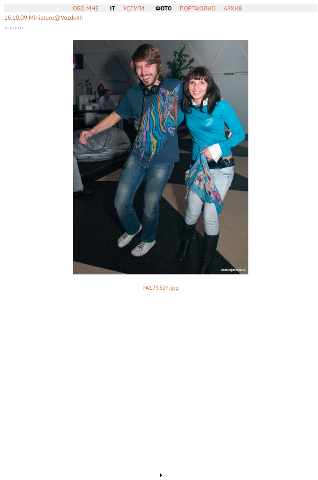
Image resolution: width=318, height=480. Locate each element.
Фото (164, 8)
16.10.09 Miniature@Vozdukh (43, 17)
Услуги (133, 8)
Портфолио (197, 8)
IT (112, 8)
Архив (233, 8)
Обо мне (86, 8)
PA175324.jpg (160, 287)
